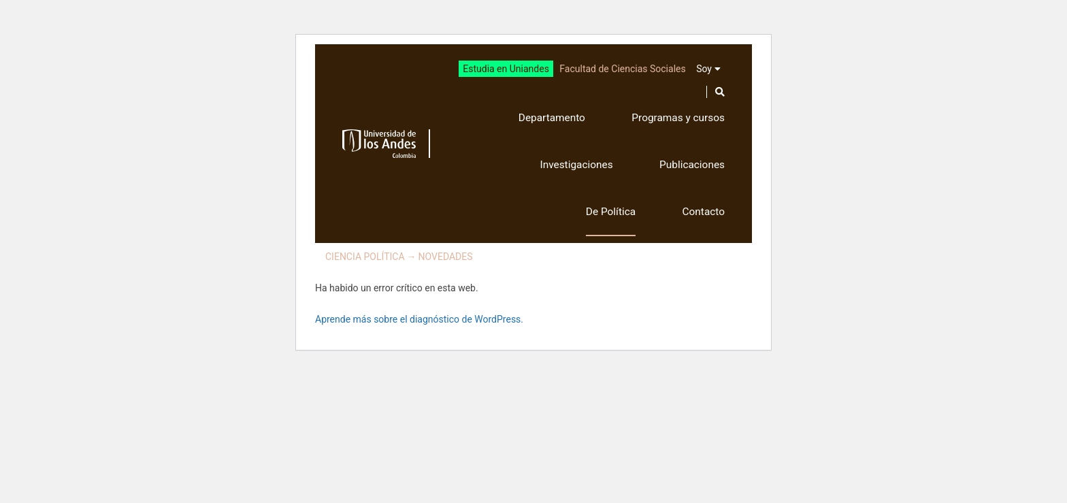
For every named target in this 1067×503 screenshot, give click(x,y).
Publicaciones (692, 165)
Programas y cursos (678, 118)
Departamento (552, 118)
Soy (704, 68)
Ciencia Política (365, 256)
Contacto (704, 212)
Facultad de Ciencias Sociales (622, 68)
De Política (611, 212)
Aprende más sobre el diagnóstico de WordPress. (419, 319)
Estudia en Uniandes (506, 68)
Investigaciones (576, 165)
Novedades (445, 256)
